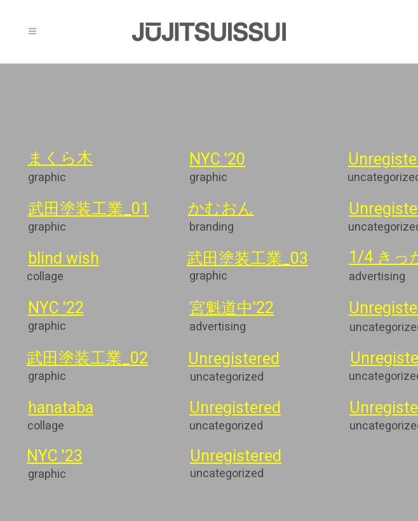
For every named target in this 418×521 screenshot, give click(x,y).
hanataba (60, 409)
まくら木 (60, 159)
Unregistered (234, 360)
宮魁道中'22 (231, 309)
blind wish (63, 260)
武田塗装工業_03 (247, 260)
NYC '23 (56, 457)
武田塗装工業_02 (87, 360)
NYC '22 (56, 309)
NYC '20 (217, 161)
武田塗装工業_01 (88, 210)
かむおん (221, 210)
